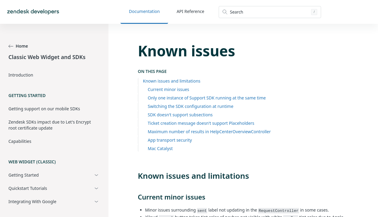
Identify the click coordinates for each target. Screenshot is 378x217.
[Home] (33, 12)
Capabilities (19, 141)
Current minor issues (168, 89)
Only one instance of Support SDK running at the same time (207, 98)
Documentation (144, 11)
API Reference (190, 11)
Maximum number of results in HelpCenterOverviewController (209, 131)
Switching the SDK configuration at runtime (190, 106)
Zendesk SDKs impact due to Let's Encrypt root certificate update (49, 125)
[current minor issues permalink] (135, 197)
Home (18, 46)
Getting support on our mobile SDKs (44, 109)
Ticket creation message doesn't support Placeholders (201, 123)
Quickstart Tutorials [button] (27, 188)
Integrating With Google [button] (32, 201)
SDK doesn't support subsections (180, 115)
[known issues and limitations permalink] (135, 176)
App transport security (170, 140)
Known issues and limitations (172, 81)
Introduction (20, 75)
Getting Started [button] (23, 175)
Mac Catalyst (160, 148)
